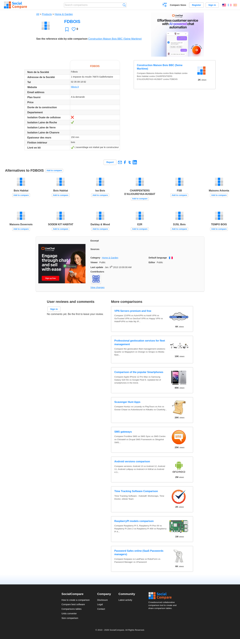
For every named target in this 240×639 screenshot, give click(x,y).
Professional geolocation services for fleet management (139, 342)
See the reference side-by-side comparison (62, 38)
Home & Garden (64, 14)
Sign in (212, 5)
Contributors (97, 271)
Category (95, 257)
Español (235, 5)
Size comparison (69, 618)
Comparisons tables (71, 609)
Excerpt (95, 240)
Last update (97, 267)
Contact (101, 609)
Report (110, 162)
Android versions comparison (132, 461)
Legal (100, 604)
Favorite (67, 29)
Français (230, 5)
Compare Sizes (178, 5)
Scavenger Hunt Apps (127, 402)
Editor (152, 262)
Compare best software (73, 604)
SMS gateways (123, 431)
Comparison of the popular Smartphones (138, 372)
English (224, 5)
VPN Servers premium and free (132, 311)
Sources (95, 249)
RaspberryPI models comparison (134, 521)
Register (196, 5)
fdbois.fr (75, 87)
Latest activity (125, 600)
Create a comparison (165, 5)
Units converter (69, 613)
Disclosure (102, 600)
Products (47, 14)
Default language (158, 257)
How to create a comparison (75, 600)
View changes (98, 287)
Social (163, 596)
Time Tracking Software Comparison (136, 491)
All (37, 14)
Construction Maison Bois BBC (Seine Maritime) (115, 38)
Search (124, 4)
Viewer (94, 262)
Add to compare (54, 170)
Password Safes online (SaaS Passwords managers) (138, 552)
